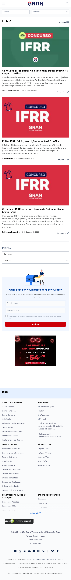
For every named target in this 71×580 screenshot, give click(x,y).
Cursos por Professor (11, 482)
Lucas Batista (7, 158)
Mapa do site (35, 544)
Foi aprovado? (50, 435)
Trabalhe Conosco (10, 436)
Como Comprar (9, 415)
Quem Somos (8, 407)
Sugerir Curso (44, 465)
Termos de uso (35, 540)
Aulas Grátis (43, 461)
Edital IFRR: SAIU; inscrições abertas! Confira (30, 141)
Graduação (7, 461)
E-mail (42, 419)
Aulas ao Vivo (43, 457)
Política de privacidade (35, 536)
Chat (41, 411)
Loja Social (6, 419)
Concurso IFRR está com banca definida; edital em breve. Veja (34, 210)
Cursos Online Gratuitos (12, 490)
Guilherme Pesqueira (11, 91)
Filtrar (64, 22)
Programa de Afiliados (12, 432)
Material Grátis (44, 453)
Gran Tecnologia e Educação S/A (45, 559)
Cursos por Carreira (11, 474)
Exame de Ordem (9, 457)
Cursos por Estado (10, 478)
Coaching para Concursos (13, 453)
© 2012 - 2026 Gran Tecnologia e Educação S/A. (35, 532)
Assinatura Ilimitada (11, 449)
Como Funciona (9, 411)
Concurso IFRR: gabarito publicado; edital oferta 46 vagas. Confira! (35, 72)
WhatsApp (43, 415)
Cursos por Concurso (11, 469)
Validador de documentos (13, 423)
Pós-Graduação (9, 465)
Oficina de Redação (10, 486)
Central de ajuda (46, 407)
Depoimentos (44, 449)
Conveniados (7, 427)
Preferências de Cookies (12, 440)
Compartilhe (63, 92)
